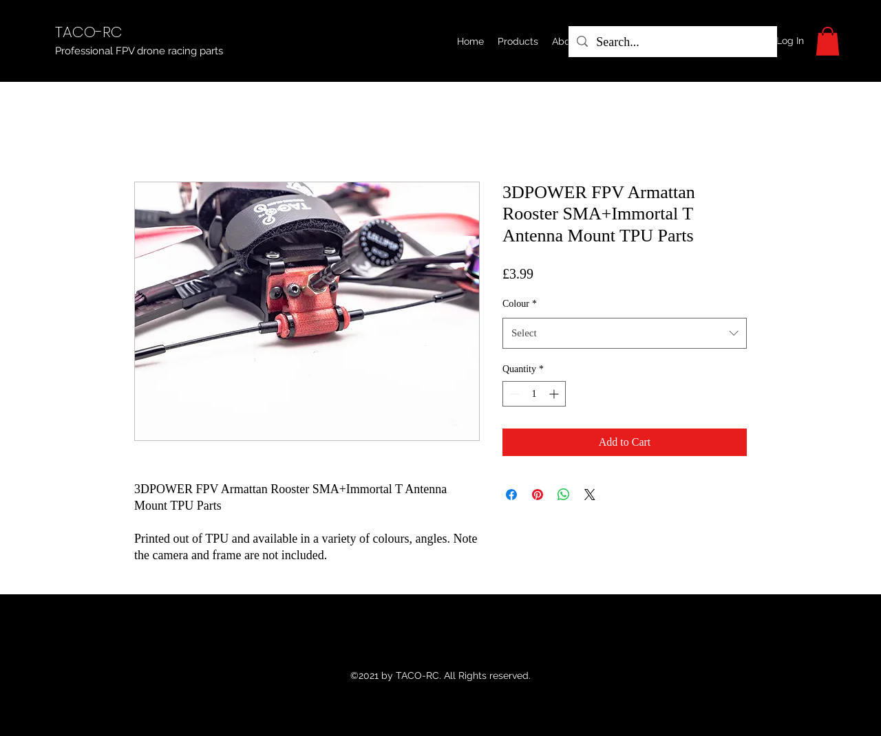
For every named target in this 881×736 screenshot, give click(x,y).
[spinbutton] (534, 394)
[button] (518, 41)
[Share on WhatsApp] (563, 494)
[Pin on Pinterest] (537, 494)
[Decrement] (513, 394)
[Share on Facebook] (511, 494)
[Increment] (555, 394)
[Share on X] (590, 494)
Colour (519, 304)
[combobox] (624, 333)
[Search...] (672, 42)
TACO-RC (89, 32)
